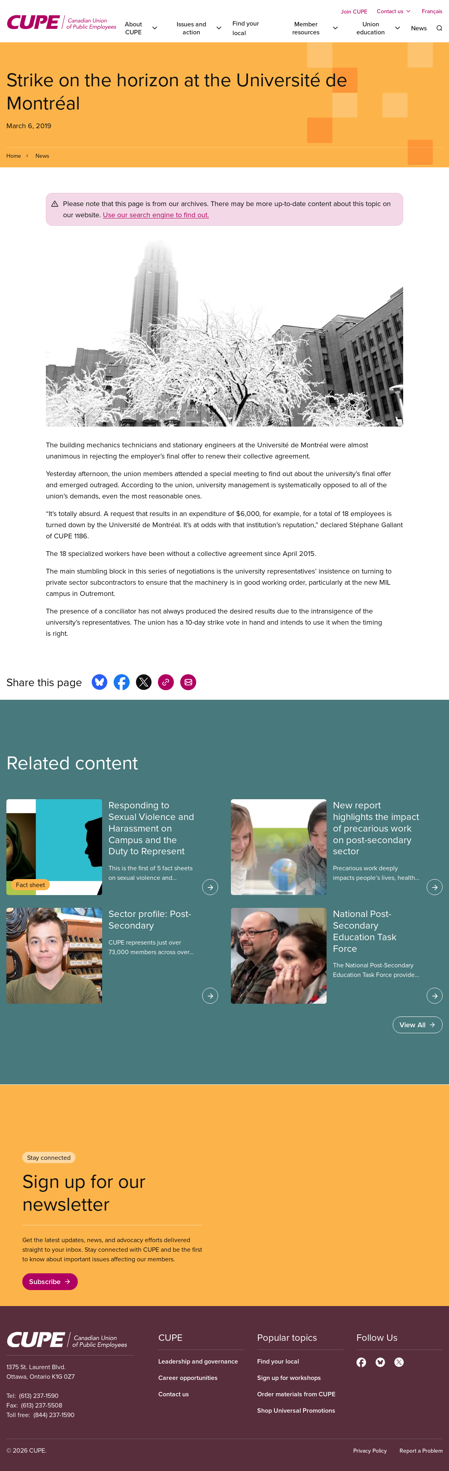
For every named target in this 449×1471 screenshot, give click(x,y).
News (419, 28)
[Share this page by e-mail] (188, 683)
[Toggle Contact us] (394, 11)
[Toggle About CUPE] (138, 28)
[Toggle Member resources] (310, 28)
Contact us (173, 1394)
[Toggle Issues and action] (195, 28)
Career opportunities (188, 1377)
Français (432, 11)
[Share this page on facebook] (122, 683)
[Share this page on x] (144, 683)
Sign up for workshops (289, 1377)
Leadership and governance (198, 1361)
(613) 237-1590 (39, 1395)
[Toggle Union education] (375, 28)
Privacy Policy (370, 1451)
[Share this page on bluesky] (99, 683)
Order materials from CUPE (296, 1394)
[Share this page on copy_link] (166, 683)
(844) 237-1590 (54, 1414)
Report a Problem (421, 1451)
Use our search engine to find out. (156, 215)
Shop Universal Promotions (296, 1410)
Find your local (278, 1361)
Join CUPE (354, 12)
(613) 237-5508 (41, 1405)
